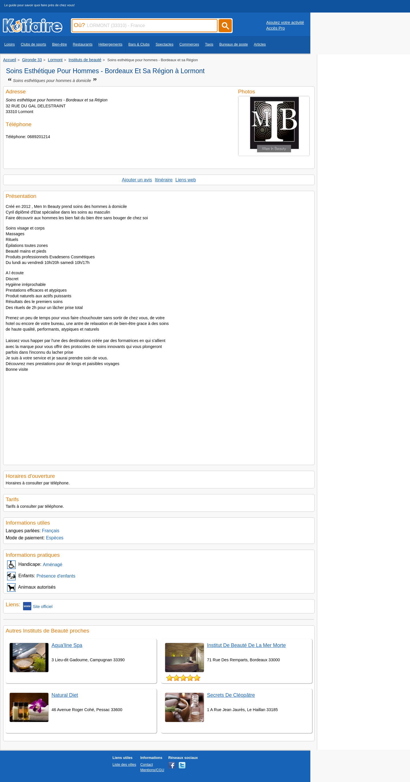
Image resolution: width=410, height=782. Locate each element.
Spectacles (164, 44)
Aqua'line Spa (67, 645)
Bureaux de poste (233, 44)
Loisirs (9, 44)
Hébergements (110, 44)
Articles (260, 44)
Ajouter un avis (137, 179)
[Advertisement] (159, 417)
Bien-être (59, 44)
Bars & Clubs (139, 44)
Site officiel (37, 606)
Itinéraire (164, 179)
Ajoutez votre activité (285, 22)
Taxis (209, 44)
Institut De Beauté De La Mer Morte (246, 645)
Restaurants (83, 44)
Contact (146, 764)
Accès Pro (275, 28)
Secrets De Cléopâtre (231, 695)
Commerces (189, 44)
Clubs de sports (33, 44)
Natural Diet (65, 695)
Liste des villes (124, 764)
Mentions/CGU (152, 770)
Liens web (185, 179)
